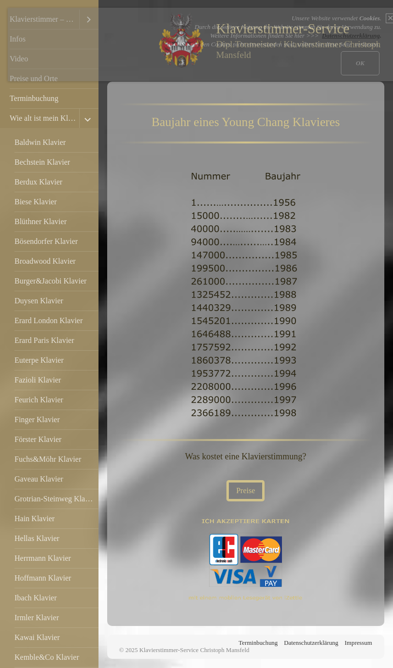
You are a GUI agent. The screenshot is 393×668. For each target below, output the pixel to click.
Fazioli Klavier (37, 380)
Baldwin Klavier (40, 142)
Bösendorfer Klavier (46, 241)
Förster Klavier (37, 439)
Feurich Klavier (38, 400)
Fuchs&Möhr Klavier (47, 459)
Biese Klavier (35, 202)
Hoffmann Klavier (42, 578)
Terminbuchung (34, 98)
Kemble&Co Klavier (46, 657)
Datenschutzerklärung (311, 643)
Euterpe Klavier (39, 360)
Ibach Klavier (35, 598)
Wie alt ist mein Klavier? (44, 118)
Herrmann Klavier (42, 558)
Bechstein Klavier (42, 162)
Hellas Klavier (36, 538)
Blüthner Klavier (40, 221)
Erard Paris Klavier (44, 340)
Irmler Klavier (36, 617)
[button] (245, 490)
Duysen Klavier (38, 301)
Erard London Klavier (48, 320)
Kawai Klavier (37, 637)
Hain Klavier (34, 518)
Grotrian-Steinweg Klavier (55, 499)
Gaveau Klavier (38, 479)
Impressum (358, 643)
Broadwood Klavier (45, 261)
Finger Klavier (37, 419)
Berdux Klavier (38, 182)
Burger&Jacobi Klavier (50, 281)
